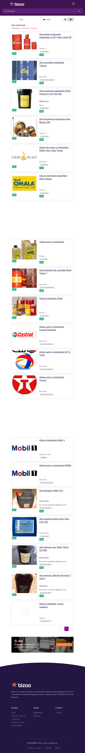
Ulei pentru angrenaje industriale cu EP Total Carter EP (55, 36)
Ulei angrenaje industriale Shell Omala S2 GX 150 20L (55, 92)
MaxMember (38, 713)
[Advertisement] (42, 220)
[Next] (71, 629)
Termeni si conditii (34, 748)
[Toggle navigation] (73, 4)
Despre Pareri (16, 725)
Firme (13, 713)
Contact (58, 713)
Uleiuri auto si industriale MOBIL (55, 465)
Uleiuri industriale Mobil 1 (52, 440)
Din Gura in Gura (17, 722)
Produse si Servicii (18, 716)
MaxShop (37, 716)
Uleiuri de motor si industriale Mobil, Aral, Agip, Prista (54, 149)
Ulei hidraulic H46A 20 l (51, 490)
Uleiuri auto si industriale (51, 241)
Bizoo (35, 743)
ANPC (57, 748)
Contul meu (15, 719)
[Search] (38, 11)
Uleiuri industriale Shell (51, 298)
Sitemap (48, 748)
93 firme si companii (30, 28)
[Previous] (62, 629)
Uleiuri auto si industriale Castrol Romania (51, 328)
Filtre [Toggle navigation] (21, 20)
